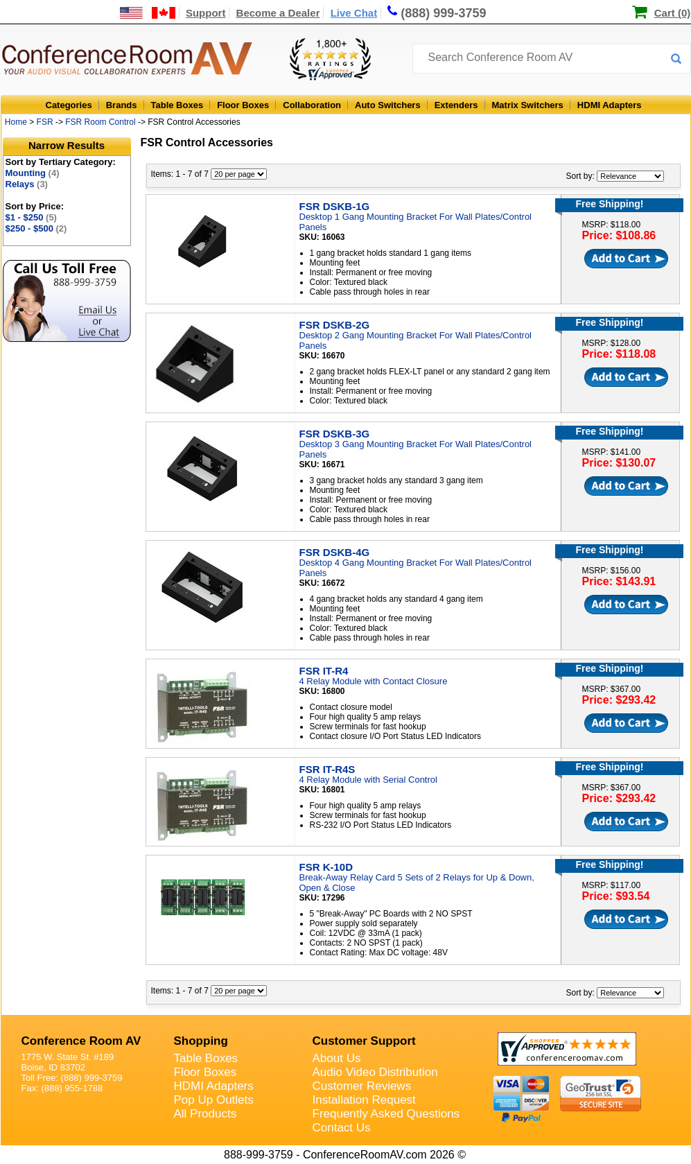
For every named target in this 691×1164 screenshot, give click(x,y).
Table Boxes (177, 105)
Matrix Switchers (527, 105)
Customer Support (364, 1041)
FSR (45, 122)
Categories (69, 105)
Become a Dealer (278, 13)
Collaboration (312, 105)
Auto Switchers (388, 105)
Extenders (456, 105)
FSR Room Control (100, 122)
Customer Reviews (362, 1086)
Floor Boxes (243, 105)
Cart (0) (672, 13)
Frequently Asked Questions (386, 1113)
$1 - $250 (31, 217)
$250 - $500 (36, 228)
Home (16, 122)
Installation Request (364, 1099)
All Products (205, 1113)
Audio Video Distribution (375, 1072)
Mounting (33, 173)
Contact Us (342, 1127)
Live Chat (354, 13)
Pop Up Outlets (214, 1099)
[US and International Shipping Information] (148, 13)
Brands (121, 105)
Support (206, 13)
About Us (337, 1058)
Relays (27, 184)
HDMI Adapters (609, 105)
